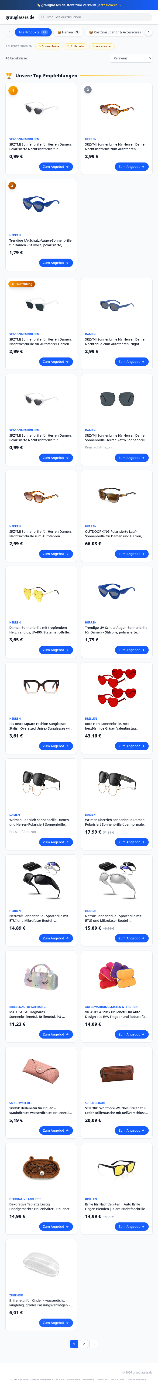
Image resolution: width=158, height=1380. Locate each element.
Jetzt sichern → (109, 5)
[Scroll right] (148, 32)
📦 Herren (68, 32)
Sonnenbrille (48, 46)
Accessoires (101, 46)
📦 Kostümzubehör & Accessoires (118, 32)
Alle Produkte (33, 32)
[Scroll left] (9, 32)
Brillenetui (75, 46)
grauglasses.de (20, 17)
